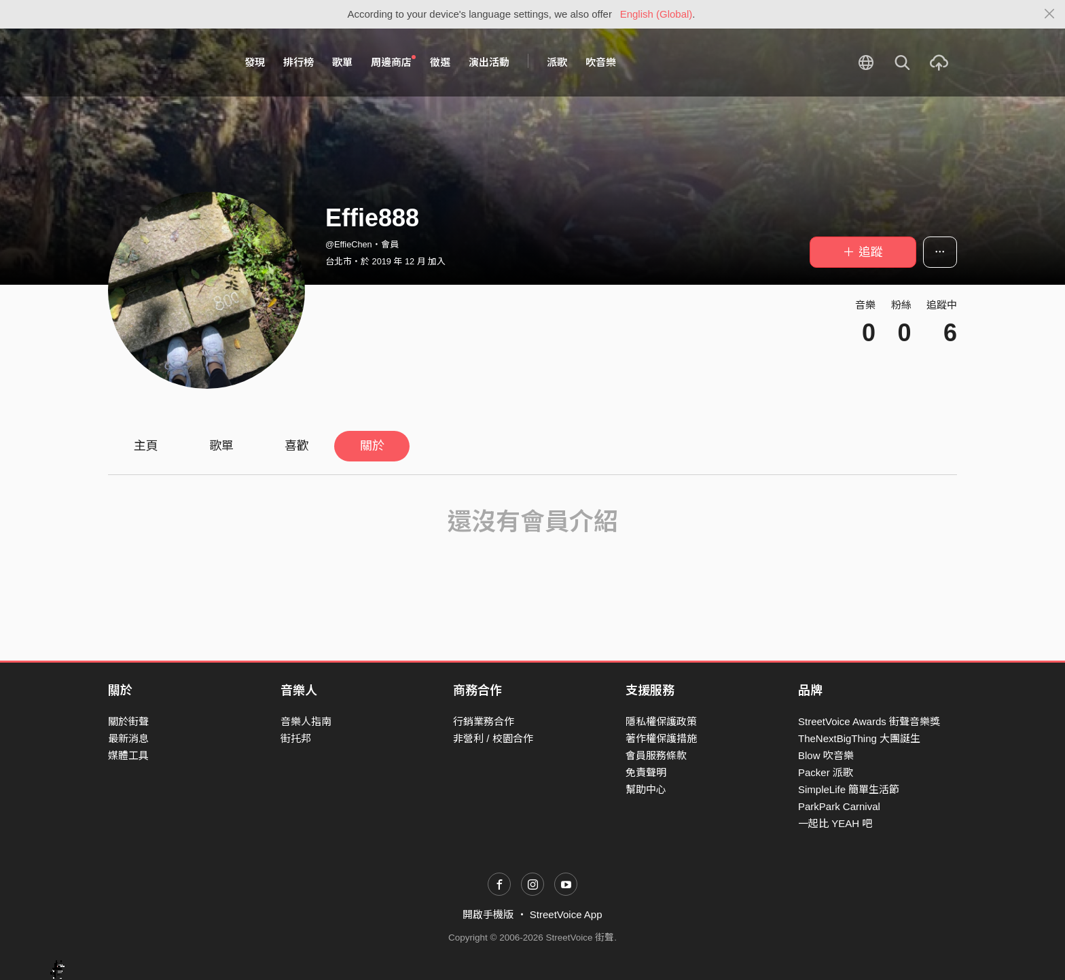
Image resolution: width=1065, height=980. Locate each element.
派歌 (557, 62)
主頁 (146, 446)
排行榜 (298, 62)
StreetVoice (164, 62)
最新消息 (128, 738)
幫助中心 (646, 789)
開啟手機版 (488, 914)
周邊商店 (393, 62)
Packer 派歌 (825, 772)
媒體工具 (128, 755)
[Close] (1049, 14)
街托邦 (296, 738)
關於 (372, 446)
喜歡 (297, 446)
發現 (255, 62)
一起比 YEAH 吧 (835, 823)
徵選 (440, 62)
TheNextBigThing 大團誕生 (859, 738)
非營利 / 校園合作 (493, 738)
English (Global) (656, 14)
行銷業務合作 (483, 721)
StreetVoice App (566, 914)
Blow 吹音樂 (826, 755)
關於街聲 (128, 721)
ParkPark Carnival (839, 806)
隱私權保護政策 (661, 721)
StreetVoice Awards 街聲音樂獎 (869, 721)
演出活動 (489, 62)
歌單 (342, 62)
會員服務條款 (656, 755)
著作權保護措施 (661, 738)
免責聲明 (646, 772)
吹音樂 (600, 62)
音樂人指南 (306, 721)
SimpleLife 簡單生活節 (848, 789)
